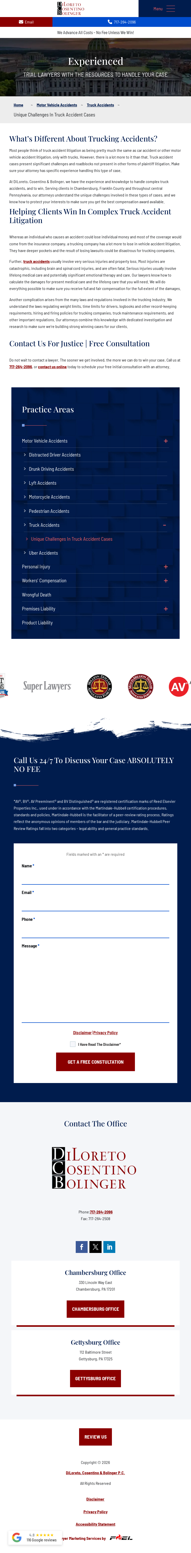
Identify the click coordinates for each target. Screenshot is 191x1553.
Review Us (96, 1437)
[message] (95, 985)
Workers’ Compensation (44, 580)
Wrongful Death (36, 595)
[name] (95, 876)
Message (30, 945)
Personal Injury (36, 566)
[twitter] (95, 1247)
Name (28, 865)
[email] (95, 903)
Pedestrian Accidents (49, 511)
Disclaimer (82, 1032)
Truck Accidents (44, 525)
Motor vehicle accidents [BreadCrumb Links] (57, 104)
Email (28, 892)
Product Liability (37, 622)
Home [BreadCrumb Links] (18, 104)
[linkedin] (109, 1247)
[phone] (95, 930)
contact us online (52, 366)
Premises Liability (38, 608)
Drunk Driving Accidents (51, 469)
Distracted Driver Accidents (55, 455)
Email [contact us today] (26, 21)
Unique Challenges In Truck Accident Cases (71, 539)
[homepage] (95, 1168)
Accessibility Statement (95, 1523)
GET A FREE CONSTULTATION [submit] (96, 1062)
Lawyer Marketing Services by (95, 1537)
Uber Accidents (43, 553)
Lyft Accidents (42, 483)
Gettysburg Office (95, 1342)
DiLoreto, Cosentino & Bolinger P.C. (95, 1472)
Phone (28, 919)
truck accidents (36, 261)
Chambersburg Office (95, 1272)
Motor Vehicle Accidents (44, 441)
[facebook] (82, 1247)
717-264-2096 (20, 366)
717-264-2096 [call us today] (121, 21)
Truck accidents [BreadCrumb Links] (100, 104)
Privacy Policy (105, 1032)
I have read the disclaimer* (99, 1044)
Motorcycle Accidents (49, 497)
